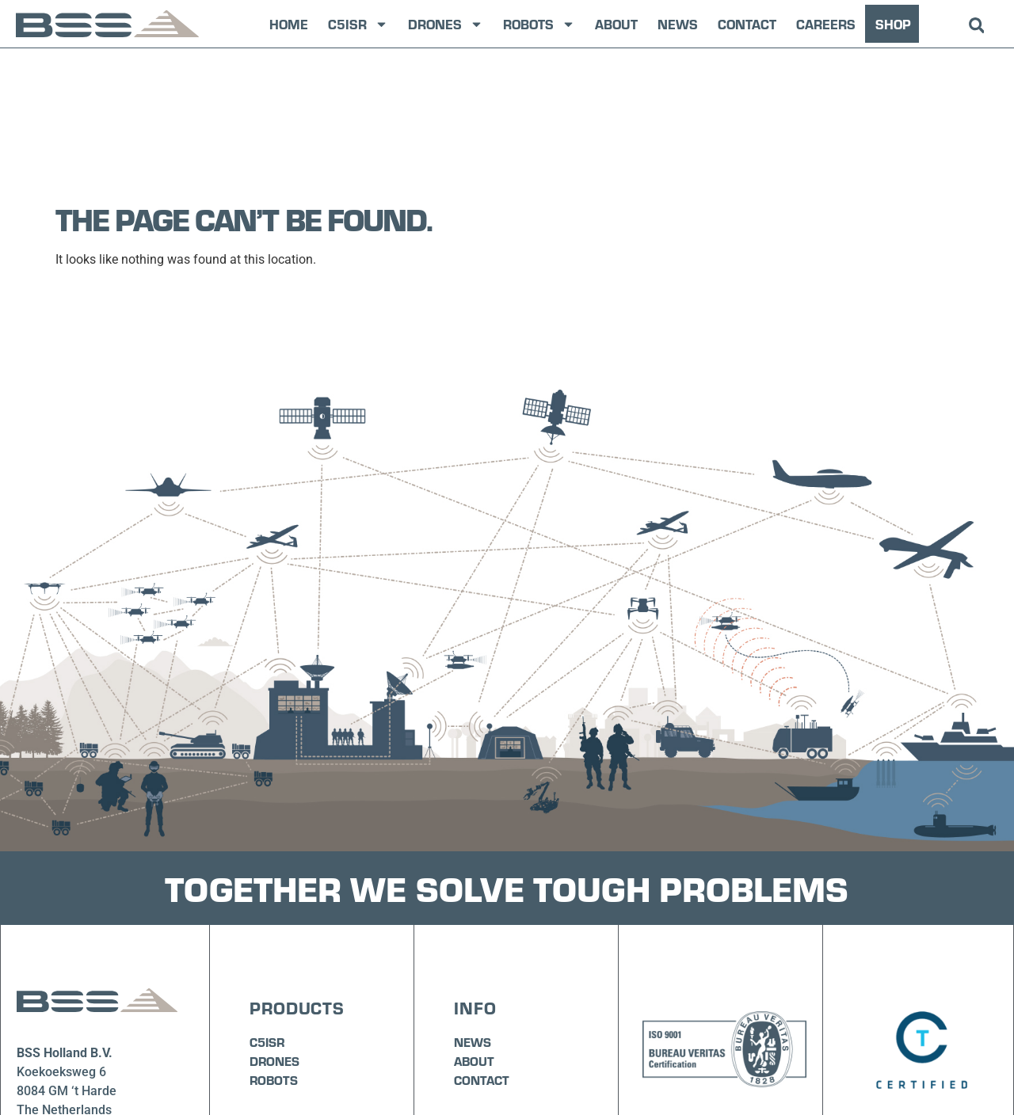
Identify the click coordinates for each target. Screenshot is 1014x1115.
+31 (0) (37, 1010)
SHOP (893, 23)
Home (288, 23)
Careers (826, 23)
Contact (747, 23)
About (616, 23)
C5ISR (358, 24)
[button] (976, 26)
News (678, 23)
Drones (445, 24)
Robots (539, 24)
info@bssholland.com (78, 1029)
